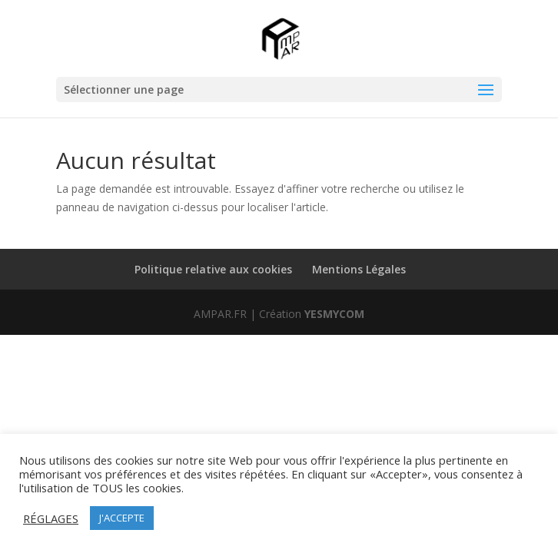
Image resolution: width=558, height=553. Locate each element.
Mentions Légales (359, 269)
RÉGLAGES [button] (50, 518)
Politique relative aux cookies (213, 269)
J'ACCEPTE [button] (121, 518)
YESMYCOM (334, 313)
